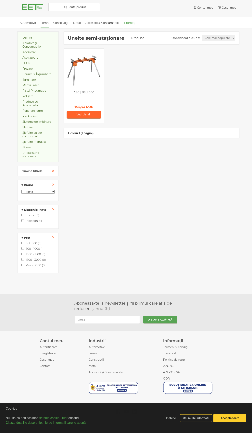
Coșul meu (47, 359)
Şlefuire (27, 127)
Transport (169, 353)
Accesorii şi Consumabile (106, 372)
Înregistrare (48, 353)
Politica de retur (174, 359)
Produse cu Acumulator (30, 103)
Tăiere (26, 147)
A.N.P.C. (168, 366)
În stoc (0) (30, 215)
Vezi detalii (84, 114)
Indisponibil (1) (33, 221)
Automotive (97, 347)
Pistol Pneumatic (34, 90)
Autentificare (48, 347)
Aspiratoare (30, 57)
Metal (92, 366)
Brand (38, 185)
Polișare (27, 96)
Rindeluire (29, 116)
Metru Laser (30, 85)
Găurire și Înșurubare (36, 74)
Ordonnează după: (185, 38)
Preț (38, 238)
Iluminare (29, 79)
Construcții (96, 359)
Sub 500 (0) (31, 243)
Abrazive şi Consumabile (31, 44)
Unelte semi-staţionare (31, 154)
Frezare (27, 68)
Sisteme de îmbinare (36, 121)
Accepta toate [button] (230, 418)
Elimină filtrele (32, 171)
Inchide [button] (171, 418)
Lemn (27, 37)
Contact (45, 366)
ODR (166, 378)
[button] (6, 427)
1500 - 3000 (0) (33, 260)
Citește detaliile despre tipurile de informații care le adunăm (47, 422)
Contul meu (205, 7)
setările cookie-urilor (53, 418)
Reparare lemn (32, 110)
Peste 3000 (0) (33, 265)
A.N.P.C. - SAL (172, 372)
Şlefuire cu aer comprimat (32, 134)
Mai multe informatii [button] (196, 418)
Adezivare (29, 52)
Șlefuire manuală (34, 142)
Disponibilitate (38, 210)
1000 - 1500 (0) (33, 254)
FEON (26, 63)
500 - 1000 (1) (32, 249)
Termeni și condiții (175, 347)
